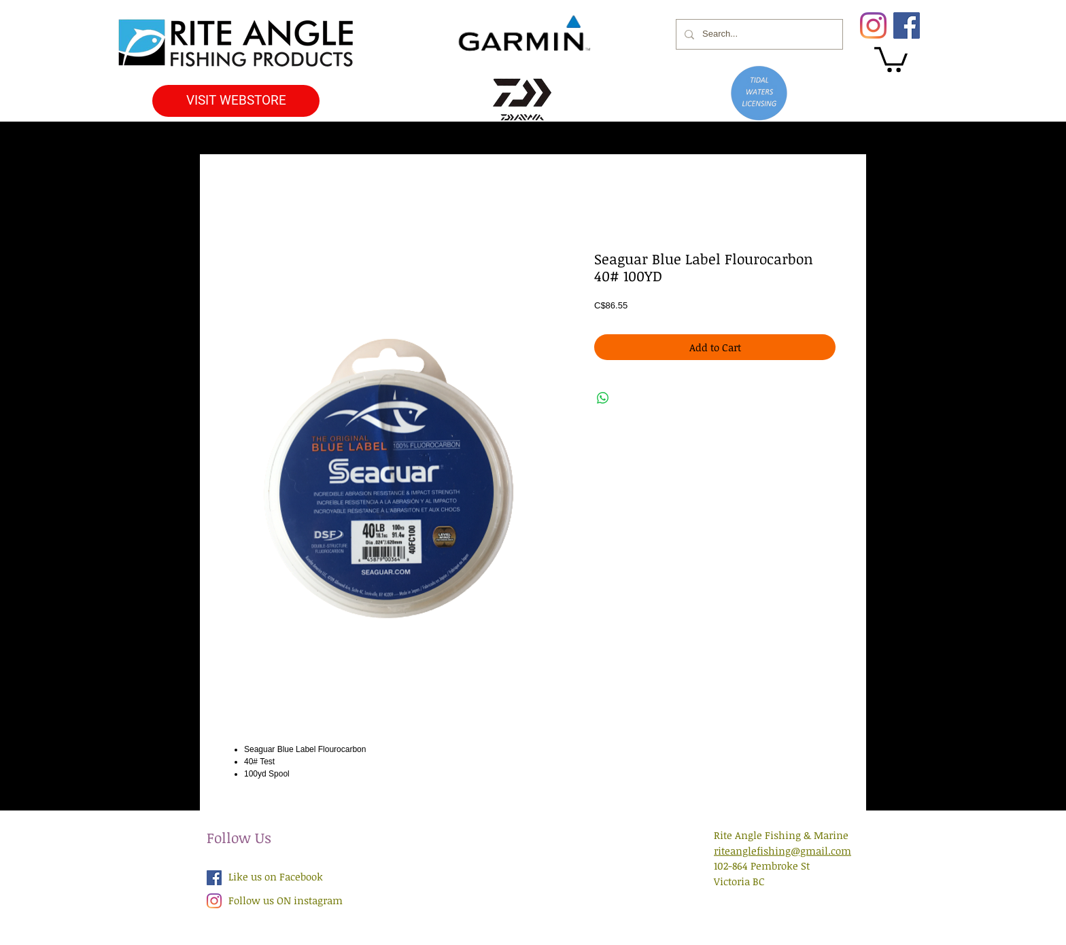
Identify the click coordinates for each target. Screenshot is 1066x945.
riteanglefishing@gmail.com (782, 850)
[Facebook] (906, 25)
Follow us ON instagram (285, 900)
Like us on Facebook (275, 876)
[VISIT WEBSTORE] (236, 101)
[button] (891, 58)
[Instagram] (873, 25)
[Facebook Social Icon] (214, 877)
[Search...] (758, 34)
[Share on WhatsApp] (603, 398)
